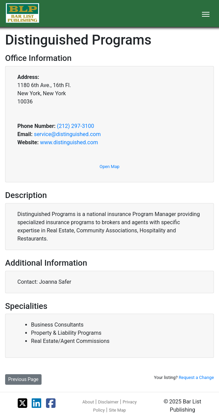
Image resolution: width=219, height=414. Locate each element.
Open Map (109, 166)
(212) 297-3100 (75, 126)
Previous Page (23, 379)
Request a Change (196, 377)
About (88, 401)
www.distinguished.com (69, 142)
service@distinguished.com (67, 134)
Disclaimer (108, 401)
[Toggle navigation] (206, 13)
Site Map (117, 410)
